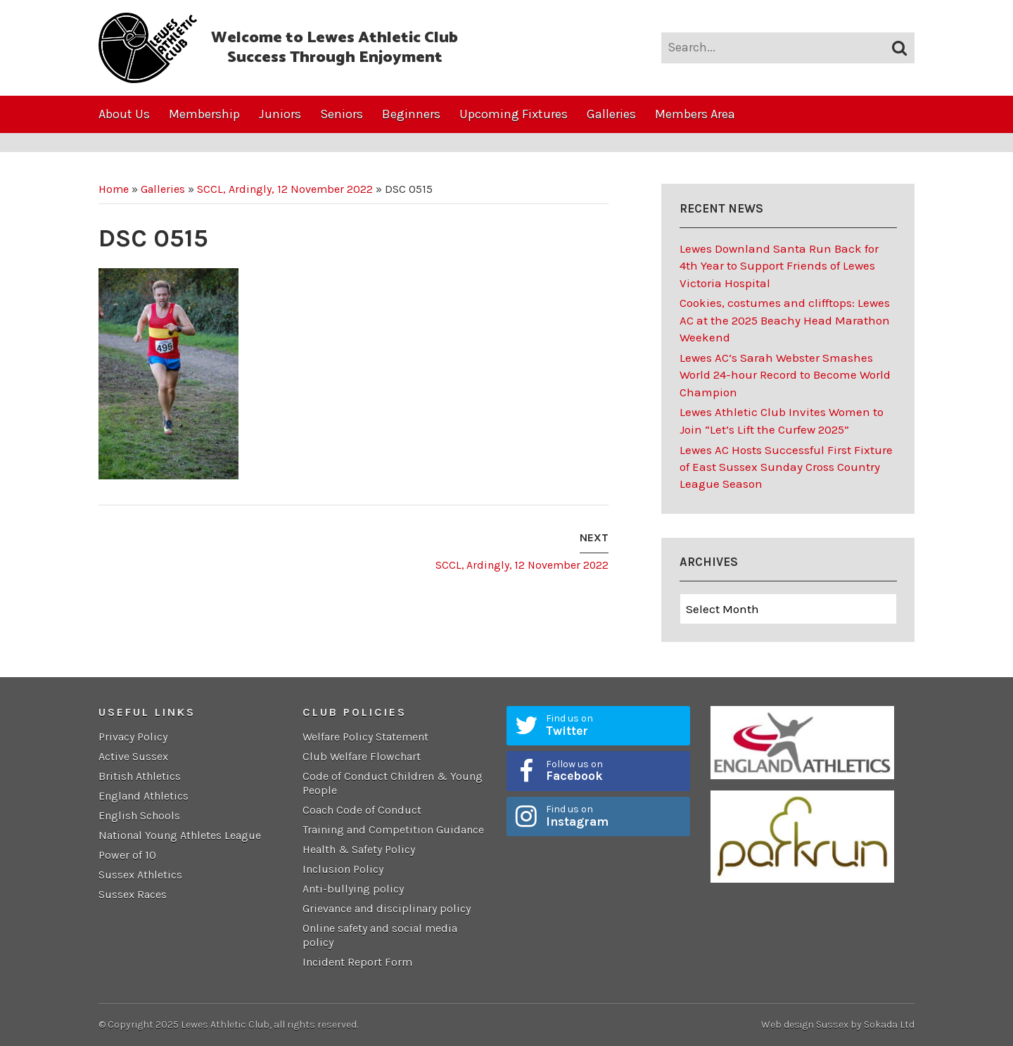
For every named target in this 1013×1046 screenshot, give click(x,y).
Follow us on (613, 770)
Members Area (695, 114)
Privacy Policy (132, 736)
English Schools (139, 815)
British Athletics (139, 776)
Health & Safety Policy (358, 849)
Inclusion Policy (342, 869)
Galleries (611, 114)
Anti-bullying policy (353, 888)
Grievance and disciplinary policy (387, 908)
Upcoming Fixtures (513, 114)
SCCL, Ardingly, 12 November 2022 (285, 189)
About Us (124, 114)
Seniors (341, 114)
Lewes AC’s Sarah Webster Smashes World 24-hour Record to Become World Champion (785, 375)
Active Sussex (133, 756)
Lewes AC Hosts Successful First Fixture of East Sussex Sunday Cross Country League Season (786, 467)
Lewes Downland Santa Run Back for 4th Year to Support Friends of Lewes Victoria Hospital (779, 265)
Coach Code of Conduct (361, 810)
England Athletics (143, 795)
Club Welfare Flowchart (361, 756)
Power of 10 (127, 855)
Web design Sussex (804, 1025)
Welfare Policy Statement (365, 736)
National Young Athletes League (179, 835)
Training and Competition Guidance (393, 829)
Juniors (280, 114)
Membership (204, 114)
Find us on (613, 725)
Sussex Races (132, 894)
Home (113, 189)
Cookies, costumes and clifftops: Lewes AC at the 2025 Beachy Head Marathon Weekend (785, 320)
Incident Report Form (357, 962)
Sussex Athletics (140, 874)
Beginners (411, 114)
